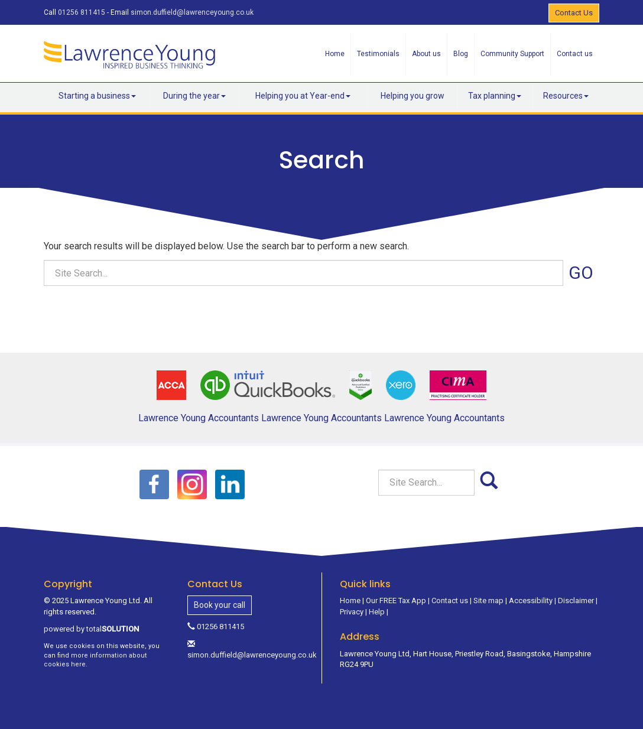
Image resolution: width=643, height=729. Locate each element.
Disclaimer (576, 600)
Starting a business (97, 95)
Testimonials (378, 54)
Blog (460, 54)
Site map (488, 600)
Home (335, 54)
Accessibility (531, 600)
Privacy (351, 611)
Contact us (575, 54)
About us (426, 54)
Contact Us (574, 12)
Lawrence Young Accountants (198, 418)
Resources (566, 95)
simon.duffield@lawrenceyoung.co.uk (192, 12)
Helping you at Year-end (302, 95)
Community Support (512, 54)
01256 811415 (81, 12)
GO (581, 272)
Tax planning (494, 95)
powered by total (91, 628)
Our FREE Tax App (396, 600)
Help (377, 611)
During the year (194, 95)
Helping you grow (412, 95)
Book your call (219, 605)
